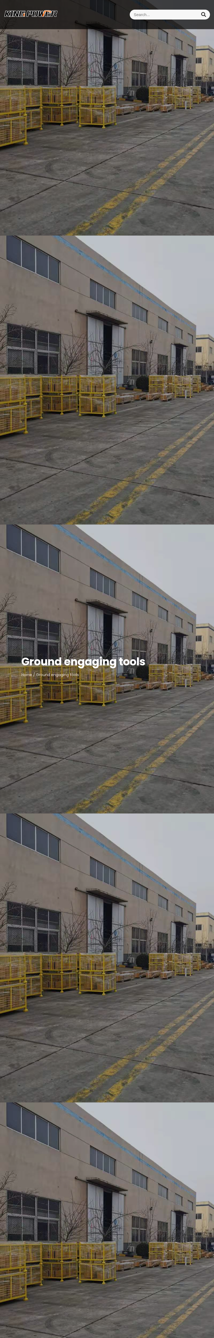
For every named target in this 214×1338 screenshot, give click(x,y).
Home (26, 674)
